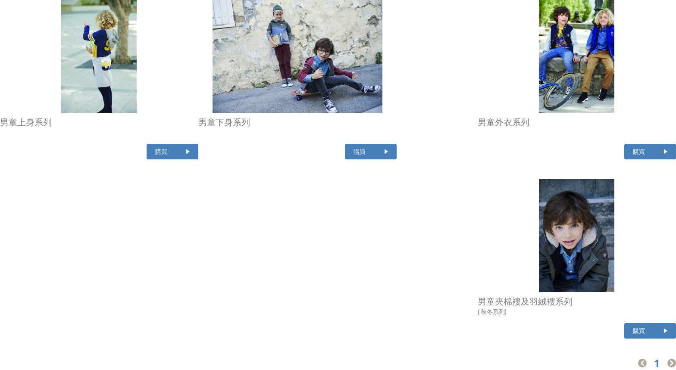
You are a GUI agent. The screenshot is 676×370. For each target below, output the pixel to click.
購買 (161, 151)
